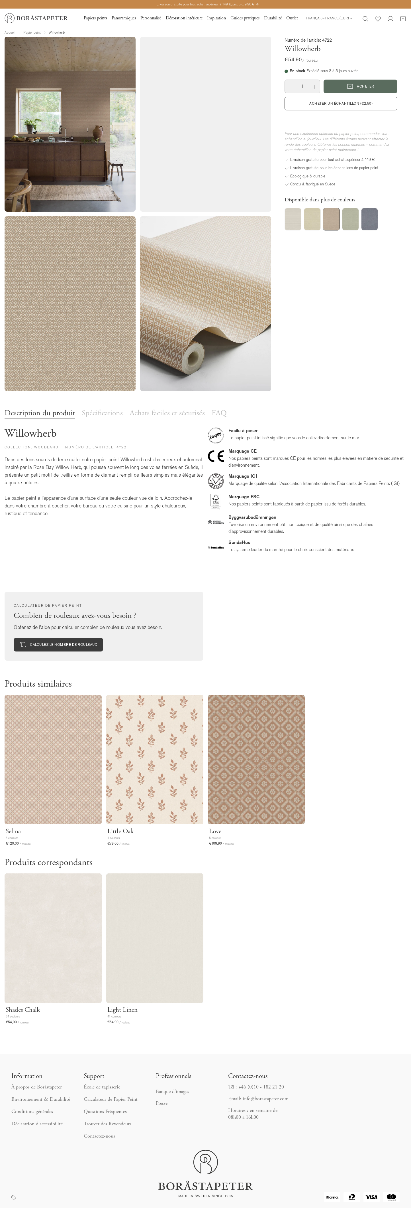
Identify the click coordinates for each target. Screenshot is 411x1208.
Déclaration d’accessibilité (37, 1124)
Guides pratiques (244, 18)
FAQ (219, 414)
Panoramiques (124, 18)
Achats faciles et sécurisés (167, 414)
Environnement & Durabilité (40, 1099)
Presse (161, 1103)
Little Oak (120, 831)
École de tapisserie (102, 1087)
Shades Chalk (23, 1010)
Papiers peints (95, 18)
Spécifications (102, 414)
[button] (290, 86)
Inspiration (216, 18)
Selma (13, 831)
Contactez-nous (100, 1136)
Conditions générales (32, 1111)
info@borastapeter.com (266, 1099)
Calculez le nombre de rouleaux (58, 644)
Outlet (292, 18)
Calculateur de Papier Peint (111, 1099)
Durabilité (273, 18)
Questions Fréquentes (105, 1111)
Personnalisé (150, 18)
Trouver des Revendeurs (108, 1124)
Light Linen (122, 1010)
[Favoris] (378, 18)
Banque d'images (172, 1091)
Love (215, 831)
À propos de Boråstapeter (36, 1087)
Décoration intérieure (184, 18)
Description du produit (40, 414)
